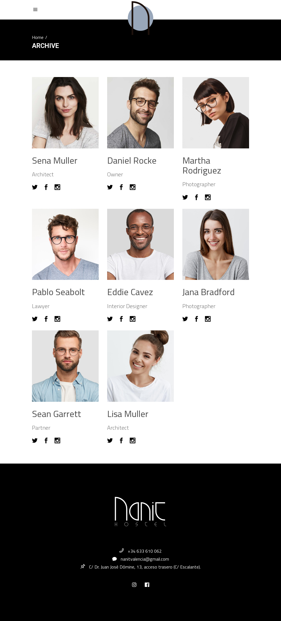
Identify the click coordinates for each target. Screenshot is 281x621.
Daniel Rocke (132, 160)
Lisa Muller (127, 413)
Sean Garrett (56, 413)
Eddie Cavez (130, 292)
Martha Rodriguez (201, 165)
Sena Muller (54, 160)
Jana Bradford (208, 292)
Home (38, 37)
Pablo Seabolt (58, 292)
